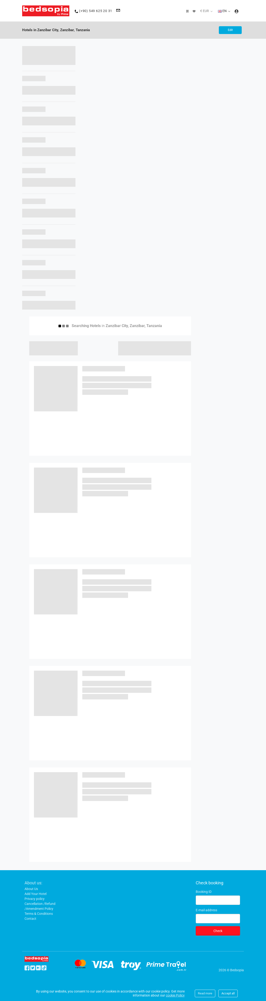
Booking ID (204, 892)
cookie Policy (175, 995)
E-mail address (206, 910)
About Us (31, 889)
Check (217, 931)
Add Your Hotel (35, 894)
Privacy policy (35, 899)
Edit (229, 30)
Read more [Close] (205, 993)
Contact (30, 918)
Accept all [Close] (228, 993)
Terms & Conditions (39, 914)
